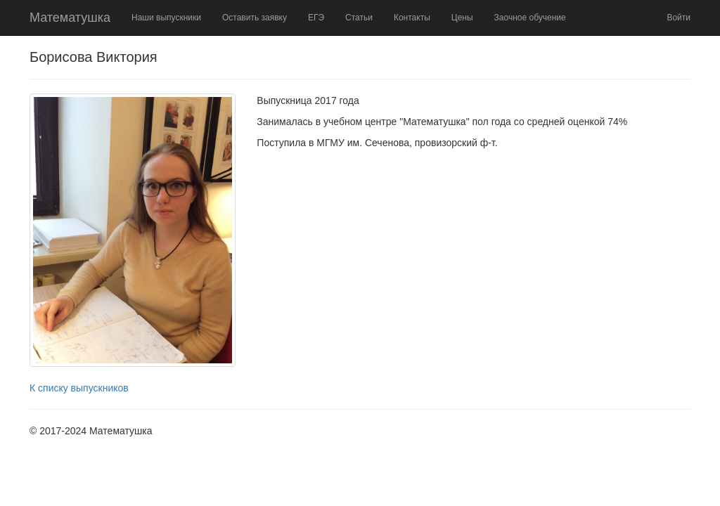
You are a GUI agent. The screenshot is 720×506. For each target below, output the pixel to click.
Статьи (359, 17)
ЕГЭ (316, 17)
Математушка (70, 18)
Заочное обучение (530, 17)
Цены (462, 17)
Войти (678, 17)
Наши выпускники (166, 17)
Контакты (412, 17)
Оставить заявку (254, 17)
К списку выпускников (79, 388)
